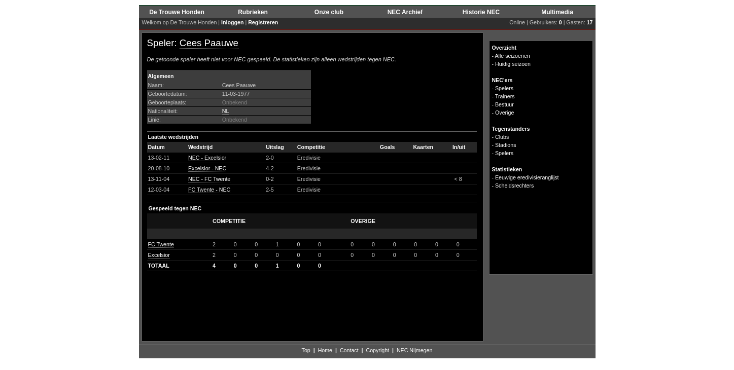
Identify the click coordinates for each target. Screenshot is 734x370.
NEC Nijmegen (414, 350)
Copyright (377, 350)
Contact (349, 350)
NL (225, 111)
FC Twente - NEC (209, 190)
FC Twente (161, 244)
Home (325, 350)
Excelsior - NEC (207, 168)
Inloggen (232, 22)
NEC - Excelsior (207, 158)
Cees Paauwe (209, 43)
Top (306, 350)
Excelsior (159, 255)
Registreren (263, 22)
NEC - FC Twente (209, 179)
